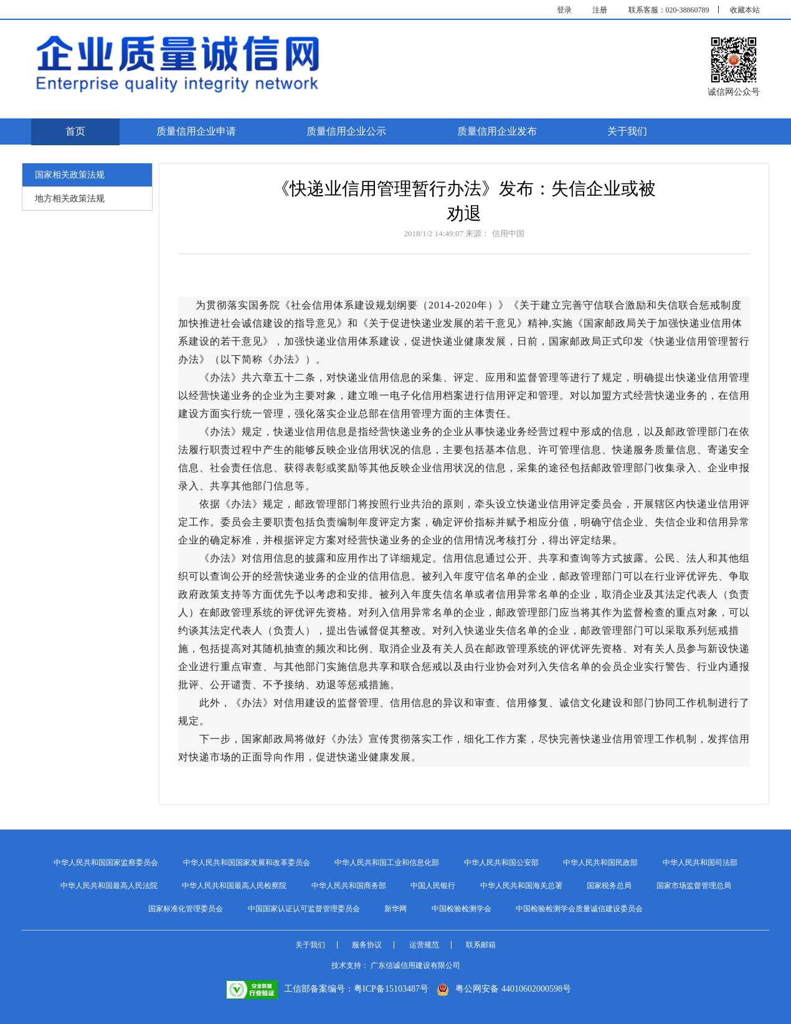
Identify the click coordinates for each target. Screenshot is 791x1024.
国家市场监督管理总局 (693, 885)
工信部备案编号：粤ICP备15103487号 (327, 988)
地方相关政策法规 (70, 198)
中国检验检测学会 (461, 908)
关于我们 (627, 131)
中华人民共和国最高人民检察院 (234, 885)
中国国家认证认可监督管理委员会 (304, 908)
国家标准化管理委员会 (185, 908)
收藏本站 (745, 10)
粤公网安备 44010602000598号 (504, 988)
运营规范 (424, 944)
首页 (75, 131)
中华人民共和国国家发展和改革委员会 (246, 862)
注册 (599, 10)
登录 (564, 10)
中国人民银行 (432, 885)
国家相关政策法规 (70, 174)
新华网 (395, 908)
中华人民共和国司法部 (700, 862)
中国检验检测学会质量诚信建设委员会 (579, 908)
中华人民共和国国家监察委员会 (106, 862)
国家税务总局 (609, 885)
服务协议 (367, 944)
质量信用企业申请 (196, 131)
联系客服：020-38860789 (668, 10)
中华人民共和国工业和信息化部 (386, 862)
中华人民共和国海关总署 (521, 885)
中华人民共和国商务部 (348, 885)
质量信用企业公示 (346, 131)
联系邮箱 (481, 944)
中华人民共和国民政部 (600, 862)
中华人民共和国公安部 (501, 862)
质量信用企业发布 (497, 131)
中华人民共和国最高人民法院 (109, 885)
